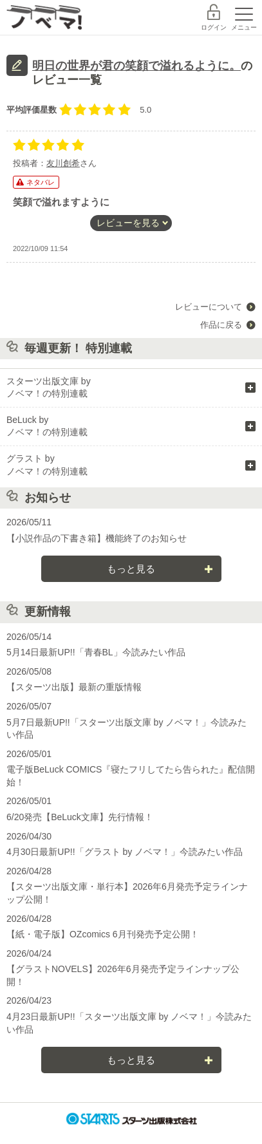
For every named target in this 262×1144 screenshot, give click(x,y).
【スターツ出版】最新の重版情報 (74, 687)
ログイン (214, 27)
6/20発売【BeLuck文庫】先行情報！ (79, 817)
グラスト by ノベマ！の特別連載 (47, 464)
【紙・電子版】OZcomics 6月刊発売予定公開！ (102, 934)
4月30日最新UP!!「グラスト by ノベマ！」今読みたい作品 (124, 852)
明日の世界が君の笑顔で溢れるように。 (136, 65)
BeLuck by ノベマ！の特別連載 (47, 426)
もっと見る (131, 568)
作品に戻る (221, 325)
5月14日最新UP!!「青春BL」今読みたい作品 (95, 652)
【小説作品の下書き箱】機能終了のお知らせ (96, 538)
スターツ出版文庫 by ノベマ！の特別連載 (48, 387)
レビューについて (208, 307)
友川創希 (63, 163)
